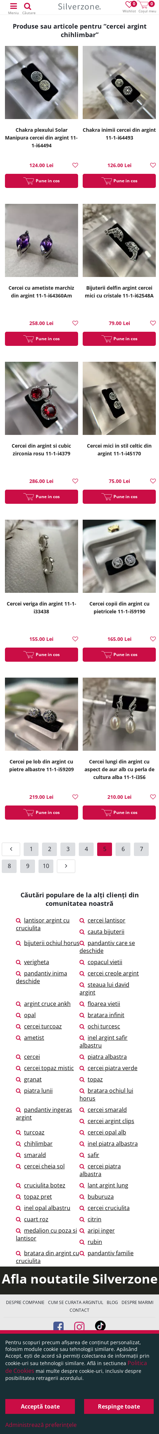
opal (26, 1015)
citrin (90, 1219)
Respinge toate (119, 1406)
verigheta (32, 962)
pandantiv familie (107, 1253)
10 (46, 866)
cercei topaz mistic (45, 1068)
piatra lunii (34, 1090)
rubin (91, 1242)
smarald (31, 1155)
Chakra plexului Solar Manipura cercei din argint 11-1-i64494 (41, 137)
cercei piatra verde (108, 1068)
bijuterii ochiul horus (48, 943)
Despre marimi (137, 1302)
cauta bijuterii (102, 932)
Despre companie (25, 1302)
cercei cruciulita (105, 1208)
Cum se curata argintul (75, 1302)
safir (89, 1155)
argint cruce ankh (43, 1004)
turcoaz (30, 1132)
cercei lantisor (102, 920)
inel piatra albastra (109, 1143)
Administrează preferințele (41, 1425)
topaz (91, 1079)
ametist (30, 1037)
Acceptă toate (40, 1406)
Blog (112, 1302)
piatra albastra (103, 1057)
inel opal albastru (43, 1208)
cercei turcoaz (39, 1026)
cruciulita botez (40, 1185)
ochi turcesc (100, 1026)
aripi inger (97, 1230)
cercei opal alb (103, 1132)
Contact (79, 1310)
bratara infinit (102, 1015)
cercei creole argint (109, 973)
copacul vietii (101, 962)
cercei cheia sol (40, 1166)
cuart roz (32, 1219)
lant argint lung (104, 1185)
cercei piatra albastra (100, 1170)
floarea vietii (100, 1004)
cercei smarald (103, 1110)
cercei (28, 1057)
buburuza (97, 1196)
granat (29, 1079)
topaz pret (34, 1196)
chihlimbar (34, 1143)
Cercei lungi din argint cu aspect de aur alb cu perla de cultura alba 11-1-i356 (119, 769)
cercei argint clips (107, 1121)
